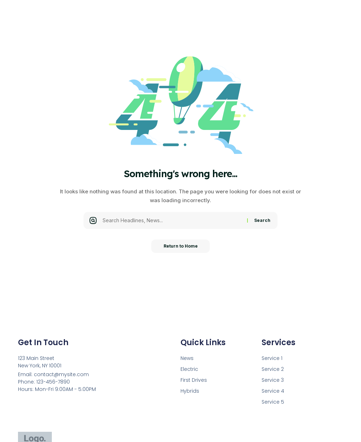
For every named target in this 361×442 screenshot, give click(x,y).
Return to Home (181, 246)
